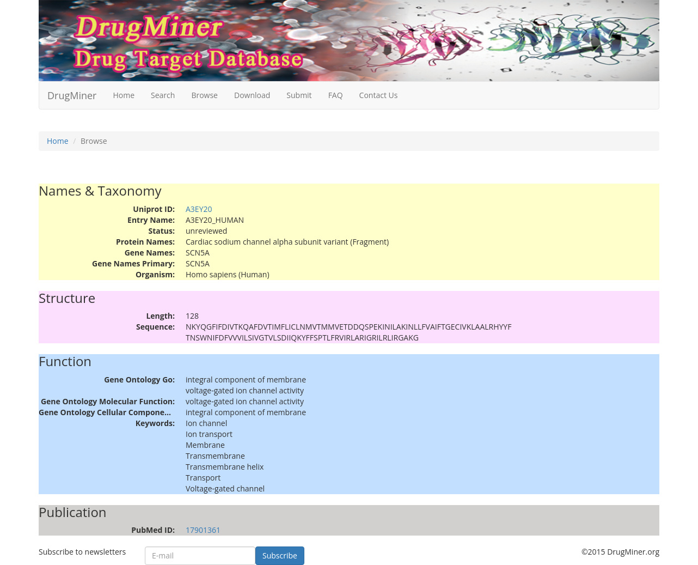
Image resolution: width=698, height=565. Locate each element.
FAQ (335, 95)
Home (123, 95)
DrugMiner (71, 95)
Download (252, 95)
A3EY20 (199, 209)
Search (163, 95)
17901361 (203, 530)
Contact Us (378, 95)
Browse (204, 95)
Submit (298, 95)
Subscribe (279, 555)
